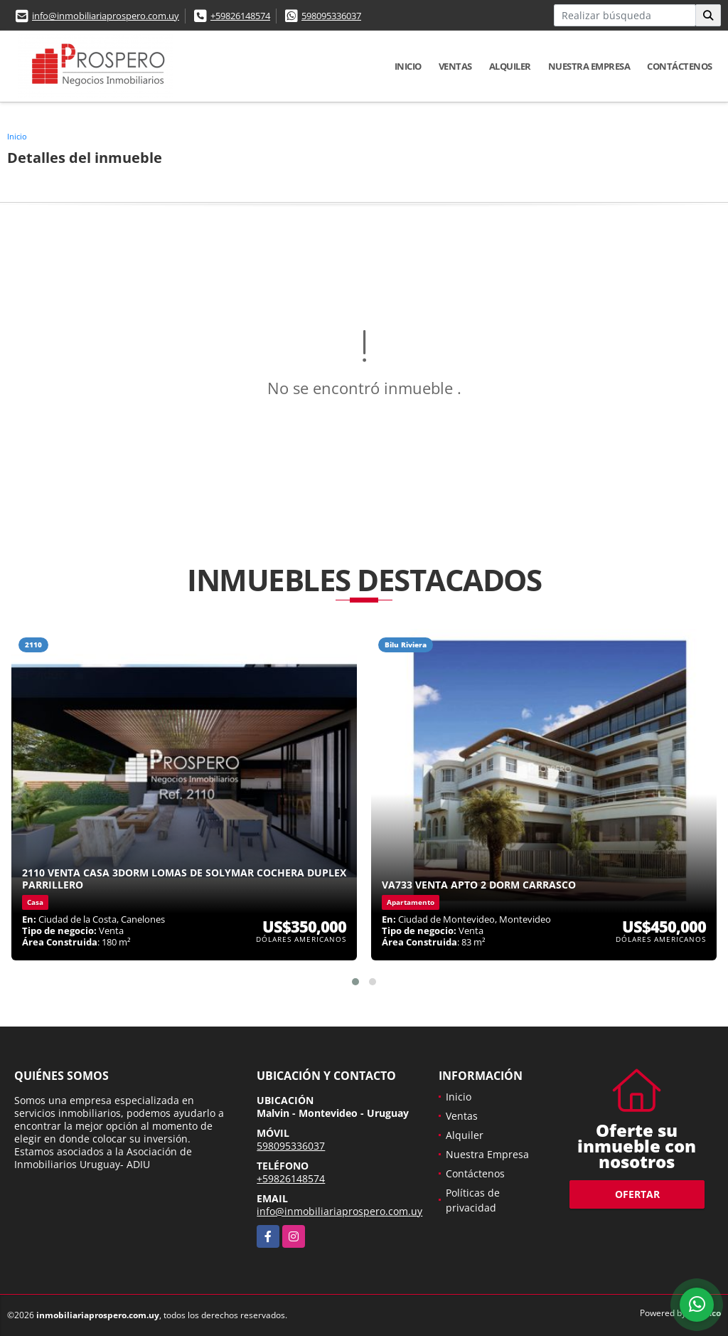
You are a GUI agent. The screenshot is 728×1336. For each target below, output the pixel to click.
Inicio (408, 66)
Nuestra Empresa (589, 66)
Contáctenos (679, 66)
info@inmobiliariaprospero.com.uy (105, 15)
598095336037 (331, 15)
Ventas (455, 66)
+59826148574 (240, 15)
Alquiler (510, 66)
